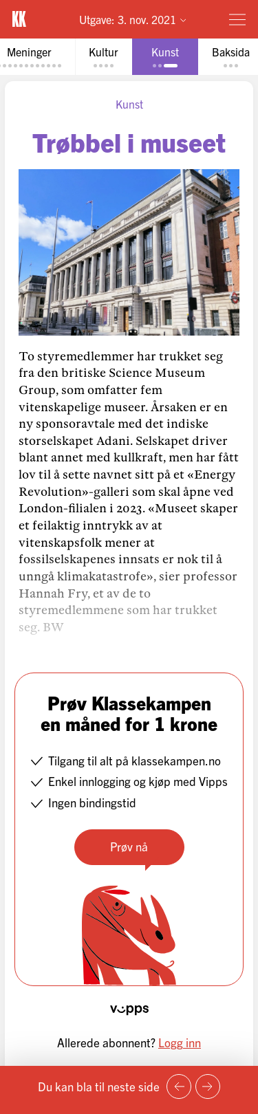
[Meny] (237, 19)
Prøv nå (129, 846)
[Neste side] (207, 1086)
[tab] (103, 57)
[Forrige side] (178, 1086)
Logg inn (179, 1042)
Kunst (129, 104)
